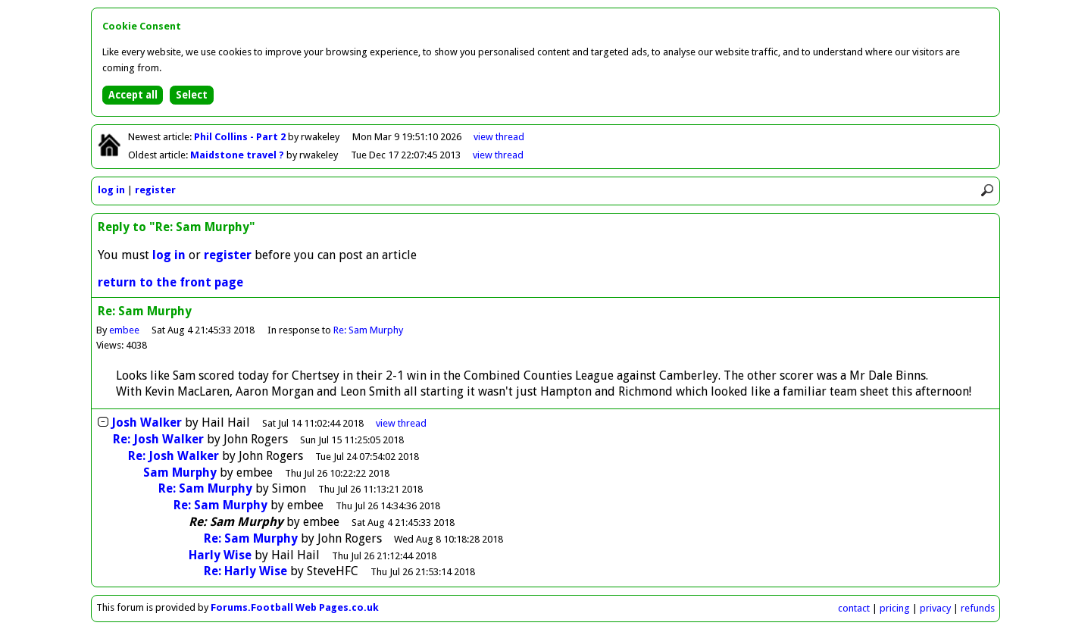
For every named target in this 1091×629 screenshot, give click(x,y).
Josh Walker (146, 422)
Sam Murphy (180, 472)
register (155, 190)
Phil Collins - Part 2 (241, 136)
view (499, 136)
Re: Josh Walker (158, 439)
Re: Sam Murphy (368, 330)
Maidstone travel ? (238, 155)
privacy (935, 608)
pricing (895, 608)
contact (854, 608)
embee (124, 330)
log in (111, 190)
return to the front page (170, 282)
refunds (978, 608)
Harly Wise (220, 555)
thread (401, 423)
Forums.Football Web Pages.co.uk (295, 607)
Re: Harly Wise (245, 571)
